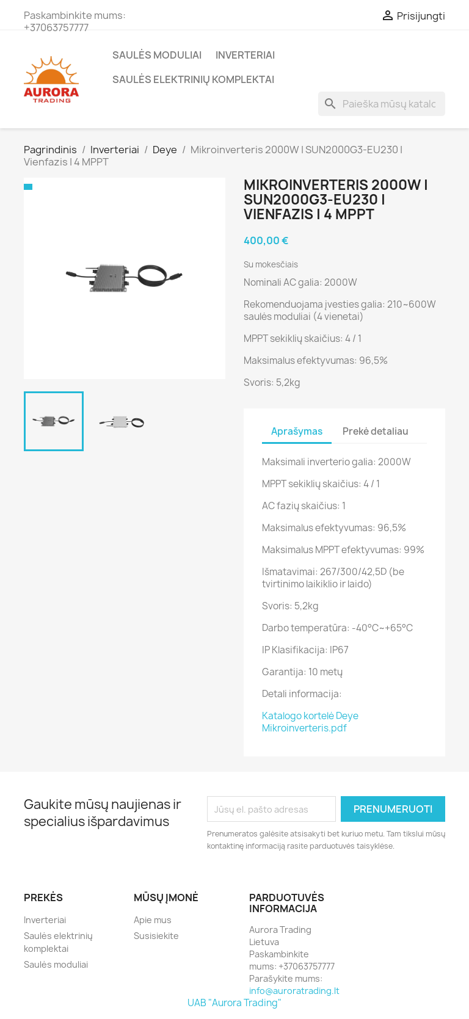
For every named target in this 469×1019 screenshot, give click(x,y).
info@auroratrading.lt (294, 990)
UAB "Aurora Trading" (234, 1002)
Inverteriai (245, 55)
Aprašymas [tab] (296, 431)
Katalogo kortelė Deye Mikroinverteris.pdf (310, 721)
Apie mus (153, 920)
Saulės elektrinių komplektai (193, 79)
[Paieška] (381, 104)
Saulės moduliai (157, 55)
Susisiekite (156, 935)
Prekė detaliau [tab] (376, 431)
